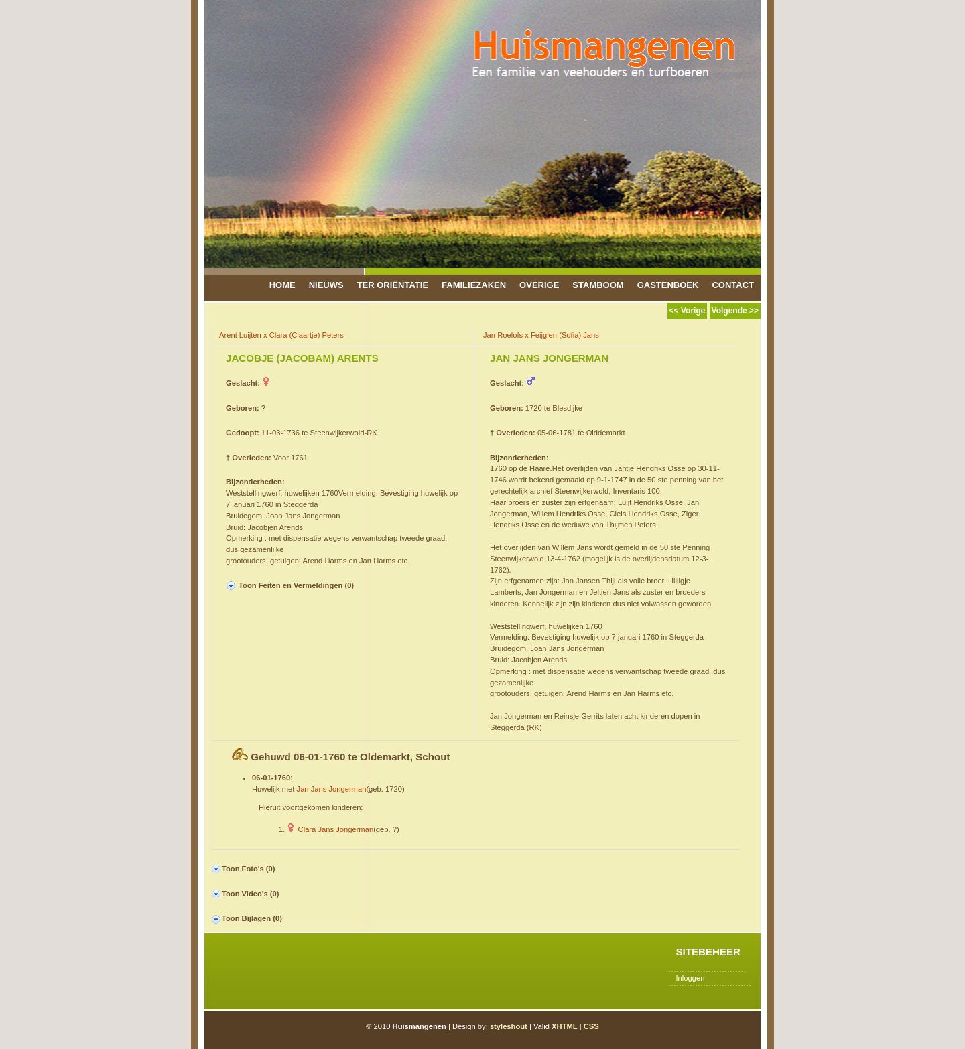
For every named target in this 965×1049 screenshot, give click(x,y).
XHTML (565, 1026)
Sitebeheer (708, 951)
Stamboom (597, 285)
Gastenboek (668, 285)
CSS (591, 1026)
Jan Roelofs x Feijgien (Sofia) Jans (541, 335)
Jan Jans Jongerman (332, 789)
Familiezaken (474, 285)
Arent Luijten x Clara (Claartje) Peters (281, 335)
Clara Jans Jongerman (336, 829)
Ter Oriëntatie (392, 285)
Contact (733, 285)
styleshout (508, 1026)
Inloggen (690, 978)
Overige (539, 285)
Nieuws (326, 285)
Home (282, 285)
